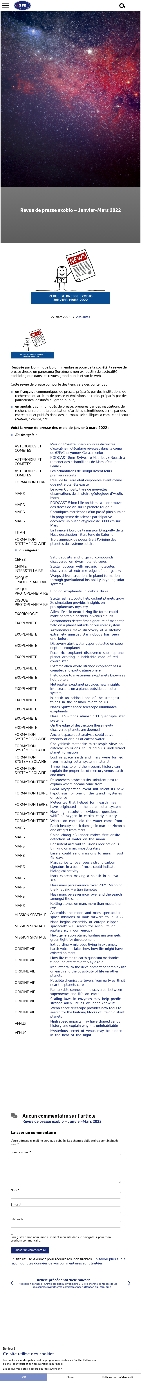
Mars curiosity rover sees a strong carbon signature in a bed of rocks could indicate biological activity (82, 867)
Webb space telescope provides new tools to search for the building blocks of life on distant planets (87, 1012)
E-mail (16, 1204)
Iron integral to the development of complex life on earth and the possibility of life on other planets (88, 971)
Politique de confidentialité (117, 1377)
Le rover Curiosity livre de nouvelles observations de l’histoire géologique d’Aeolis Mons (86, 494)
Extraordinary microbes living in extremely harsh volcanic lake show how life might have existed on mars (86, 949)
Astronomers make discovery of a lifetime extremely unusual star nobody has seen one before (86, 634)
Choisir (70, 1377)
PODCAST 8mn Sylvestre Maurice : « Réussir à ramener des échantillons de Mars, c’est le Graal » (87, 462)
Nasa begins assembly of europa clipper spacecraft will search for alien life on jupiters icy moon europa (84, 926)
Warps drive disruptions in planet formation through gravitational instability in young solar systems (87, 580)
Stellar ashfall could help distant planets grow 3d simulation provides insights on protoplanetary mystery (87, 603)
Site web (17, 1219)
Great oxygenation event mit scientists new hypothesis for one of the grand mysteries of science (87, 793)
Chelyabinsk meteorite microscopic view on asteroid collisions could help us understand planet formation (88, 748)
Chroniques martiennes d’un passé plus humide (87, 512)
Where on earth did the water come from (87, 821)
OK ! (23, 1377)
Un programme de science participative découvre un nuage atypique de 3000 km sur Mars (85, 521)
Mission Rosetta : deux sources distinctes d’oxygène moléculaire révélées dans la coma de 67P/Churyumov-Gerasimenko (86, 449)
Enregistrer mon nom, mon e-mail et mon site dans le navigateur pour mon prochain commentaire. (61, 1239)
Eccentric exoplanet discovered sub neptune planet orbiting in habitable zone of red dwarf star (87, 657)
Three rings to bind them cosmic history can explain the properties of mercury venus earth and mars (86, 771)
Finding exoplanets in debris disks (80, 591)
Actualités (83, 316)
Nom (15, 1190)
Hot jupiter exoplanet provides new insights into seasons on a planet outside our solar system (85, 689)
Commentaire (21, 1152)
